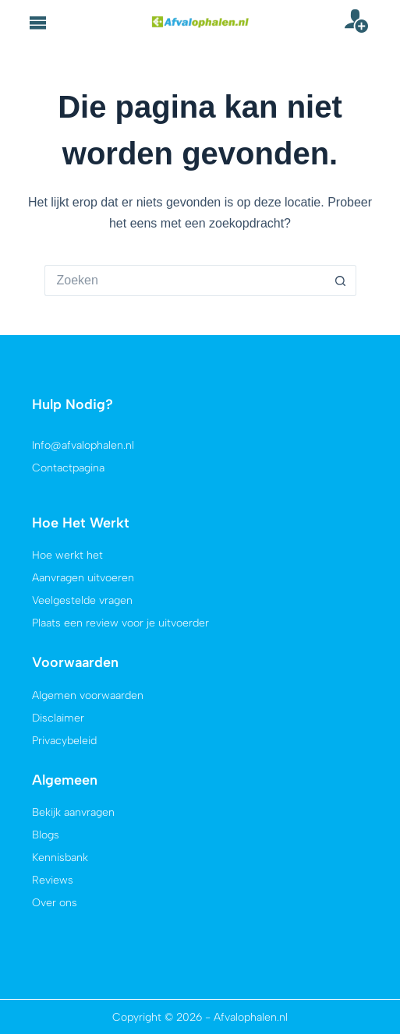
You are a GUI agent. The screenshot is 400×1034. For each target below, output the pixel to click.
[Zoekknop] (340, 280)
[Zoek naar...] (184, 280)
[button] (38, 23)
